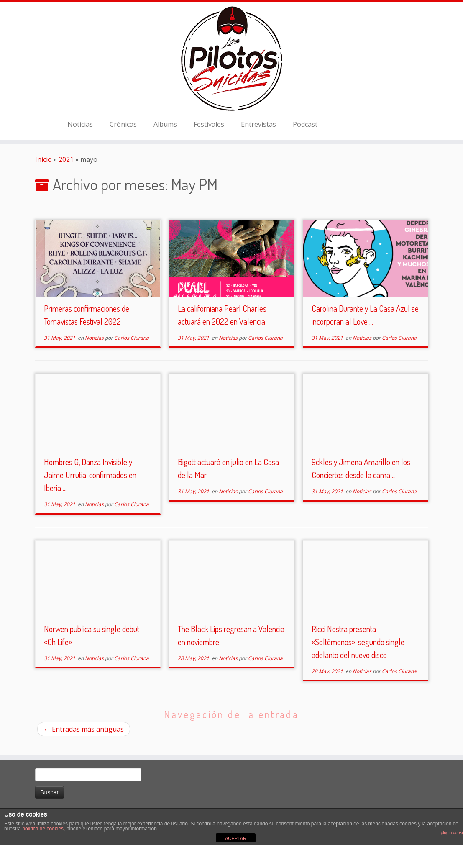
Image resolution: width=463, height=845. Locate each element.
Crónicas (123, 124)
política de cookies (43, 829)
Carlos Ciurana (131, 337)
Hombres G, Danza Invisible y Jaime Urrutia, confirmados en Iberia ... (90, 474)
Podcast (305, 124)
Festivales (209, 124)
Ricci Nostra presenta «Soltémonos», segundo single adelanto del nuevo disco (358, 641)
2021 (66, 159)
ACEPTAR (235, 838)
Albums (165, 124)
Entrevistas (258, 124)
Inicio (43, 159)
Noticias (80, 124)
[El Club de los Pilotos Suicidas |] (231, 58)
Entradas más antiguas (83, 729)
